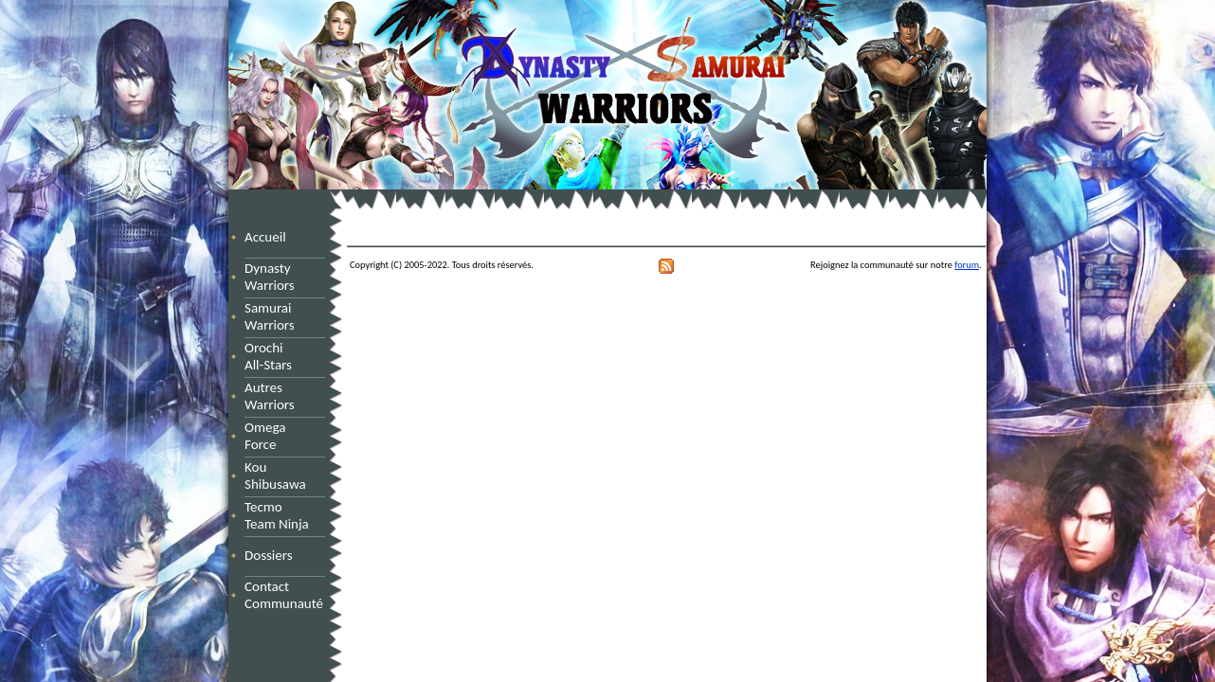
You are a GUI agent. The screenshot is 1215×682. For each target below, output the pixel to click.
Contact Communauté (284, 595)
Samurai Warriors (273, 316)
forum (966, 265)
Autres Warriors (275, 396)
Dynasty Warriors (272, 277)
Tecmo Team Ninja (277, 515)
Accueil (265, 236)
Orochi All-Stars (275, 356)
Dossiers (269, 555)
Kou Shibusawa (275, 475)
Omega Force (283, 436)
